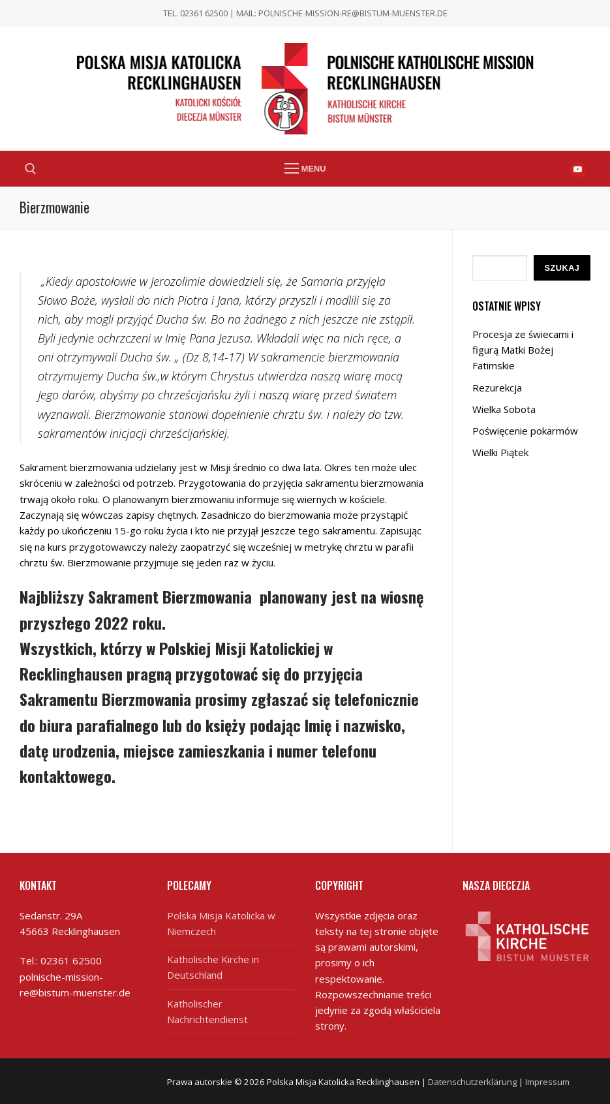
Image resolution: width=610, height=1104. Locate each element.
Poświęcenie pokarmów (525, 430)
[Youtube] (577, 169)
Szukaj (561, 268)
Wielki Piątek (500, 452)
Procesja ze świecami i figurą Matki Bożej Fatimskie (522, 350)
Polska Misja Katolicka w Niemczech (221, 923)
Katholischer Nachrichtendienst (207, 1011)
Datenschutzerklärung (472, 1082)
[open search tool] (31, 169)
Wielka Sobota (504, 409)
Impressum (547, 1082)
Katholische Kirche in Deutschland (213, 967)
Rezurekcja (497, 387)
